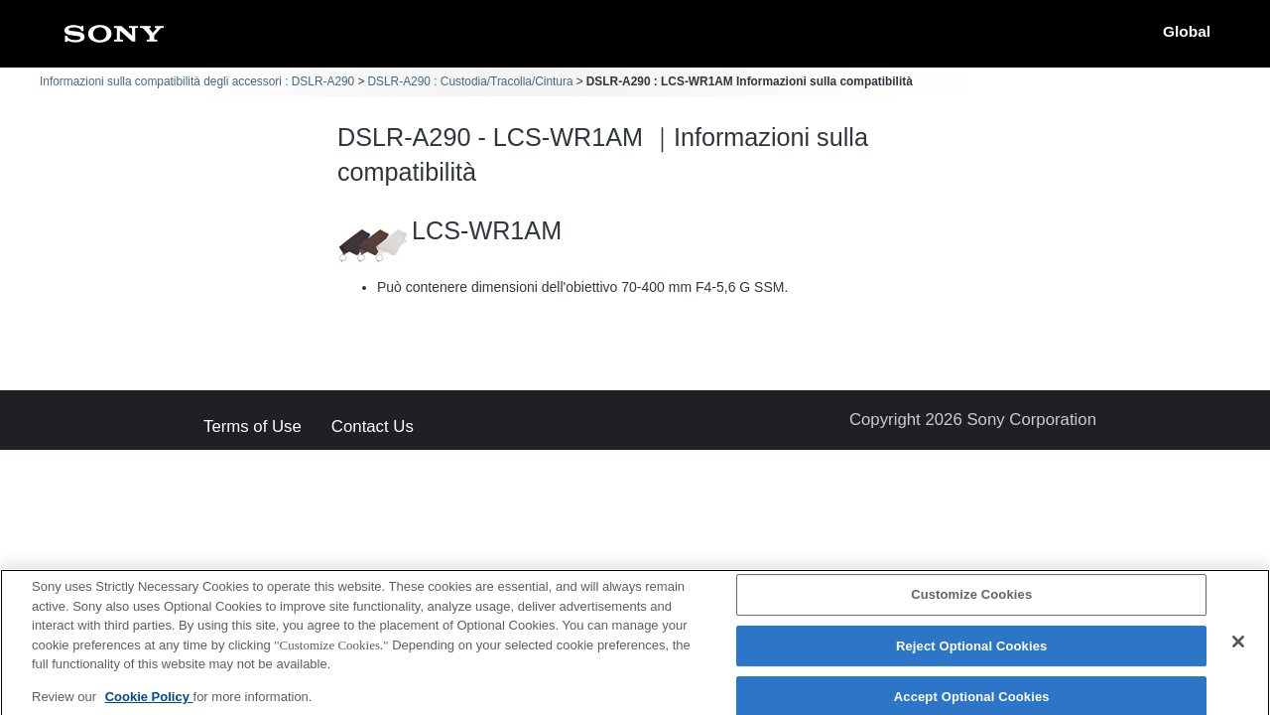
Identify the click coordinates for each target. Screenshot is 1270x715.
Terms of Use (252, 427)
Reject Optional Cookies (972, 652)
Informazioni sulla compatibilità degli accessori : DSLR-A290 (197, 81)
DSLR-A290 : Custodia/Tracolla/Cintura (469, 81)
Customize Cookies (971, 601)
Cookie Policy (149, 702)
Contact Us (372, 427)
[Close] (1238, 648)
